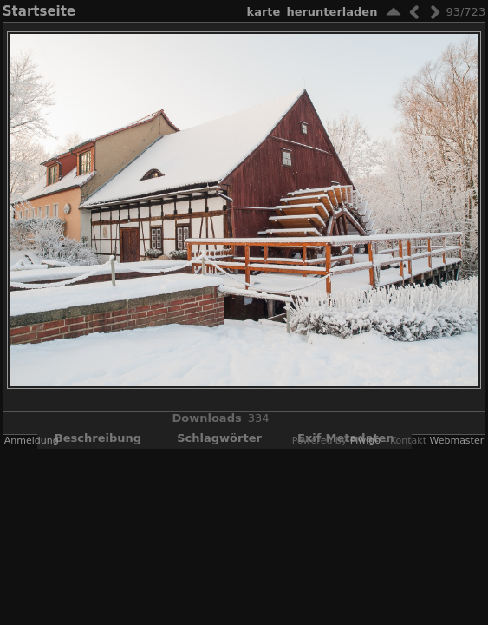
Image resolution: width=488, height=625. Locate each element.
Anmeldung (31, 440)
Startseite (39, 11)
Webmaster (456, 440)
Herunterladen (331, 11)
